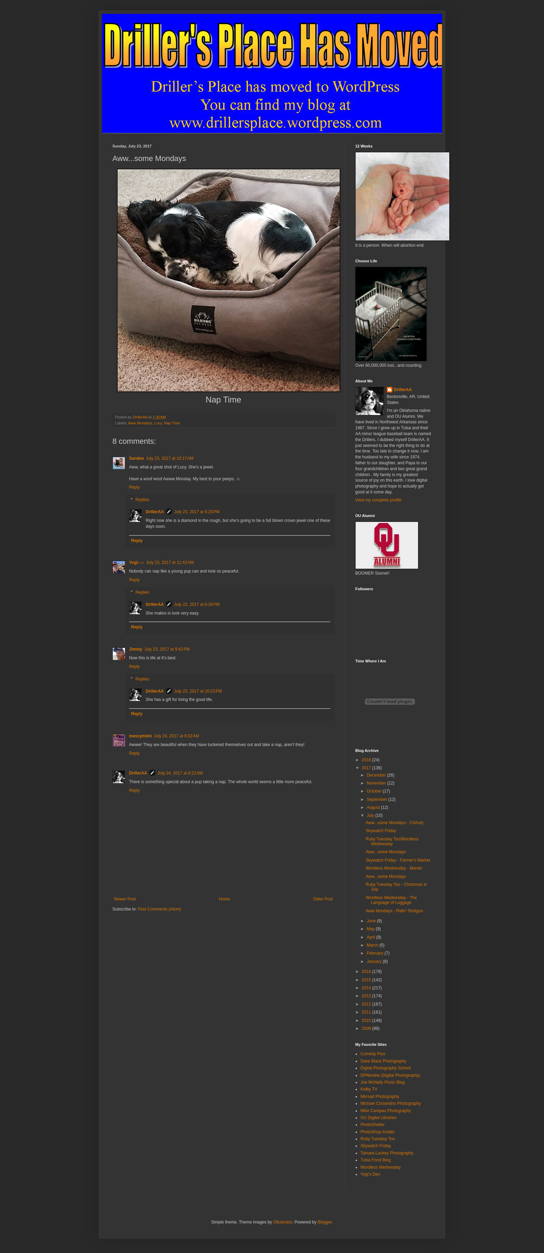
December (377, 775)
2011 (367, 1012)
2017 (367, 767)
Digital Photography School (385, 1068)
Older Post (323, 899)
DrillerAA (155, 511)
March (373, 945)
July (371, 815)
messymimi (140, 736)
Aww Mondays (140, 423)
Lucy (158, 423)
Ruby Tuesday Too (377, 1138)
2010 (367, 1020)
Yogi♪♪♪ (136, 562)
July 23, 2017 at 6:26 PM (197, 604)
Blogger (324, 1222)
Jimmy (135, 649)
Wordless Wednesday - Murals (394, 868)
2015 (367, 979)
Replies (142, 499)
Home (224, 899)
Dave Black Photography (383, 1061)
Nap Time (172, 423)
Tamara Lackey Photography (387, 1153)
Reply (134, 487)
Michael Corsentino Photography (390, 1103)
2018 (367, 759)
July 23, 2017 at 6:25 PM (197, 511)
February (375, 953)
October (375, 791)
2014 (367, 987)
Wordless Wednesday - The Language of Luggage (391, 900)
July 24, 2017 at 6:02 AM (176, 736)
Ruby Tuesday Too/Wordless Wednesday (392, 841)
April (371, 937)
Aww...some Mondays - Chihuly (395, 822)
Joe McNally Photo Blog (382, 1082)
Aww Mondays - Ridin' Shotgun (394, 910)
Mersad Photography (379, 1096)
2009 (367, 1028)
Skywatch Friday (381, 830)
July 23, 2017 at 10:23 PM (198, 691)
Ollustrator (282, 1222)
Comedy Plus (372, 1053)
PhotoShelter (372, 1124)
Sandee (136, 458)
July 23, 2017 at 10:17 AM (170, 458)
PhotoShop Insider (377, 1131)
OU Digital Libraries (378, 1117)
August (374, 807)
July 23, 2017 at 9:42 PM (167, 649)
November (377, 783)
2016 (367, 971)
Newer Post (125, 899)
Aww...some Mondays (386, 851)
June (372, 920)
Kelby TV (368, 1089)
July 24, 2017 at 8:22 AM (180, 773)
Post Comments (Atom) (159, 909)
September (377, 799)
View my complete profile (378, 500)
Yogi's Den (370, 1174)
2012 (367, 1004)
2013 (367, 995)
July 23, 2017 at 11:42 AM (170, 562)
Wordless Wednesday (380, 1167)
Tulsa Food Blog (375, 1160)
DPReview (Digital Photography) (390, 1075)
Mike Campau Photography (385, 1110)
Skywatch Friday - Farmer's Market (398, 860)
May (371, 928)
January (375, 961)
